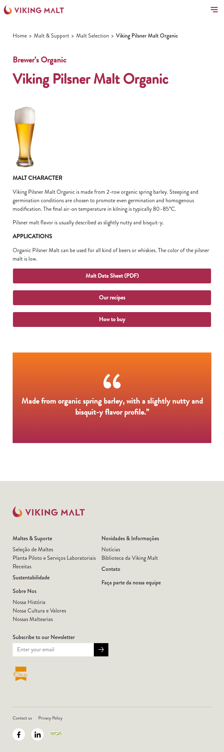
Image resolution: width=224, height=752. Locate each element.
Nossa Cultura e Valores (39, 611)
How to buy (112, 319)
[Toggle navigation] (213, 9)
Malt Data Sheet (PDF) (112, 276)
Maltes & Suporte (32, 538)
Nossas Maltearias (33, 619)
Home (20, 36)
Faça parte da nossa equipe (131, 582)
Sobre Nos (24, 591)
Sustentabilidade (31, 577)
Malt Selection (92, 36)
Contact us (22, 718)
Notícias (110, 549)
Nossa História (29, 602)
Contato (110, 569)
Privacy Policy (50, 718)
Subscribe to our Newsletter (44, 637)
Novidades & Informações (130, 538)
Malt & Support (51, 36)
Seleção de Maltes (33, 549)
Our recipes (112, 297)
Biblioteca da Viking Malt (129, 558)
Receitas (22, 566)
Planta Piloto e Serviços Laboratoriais (54, 558)
